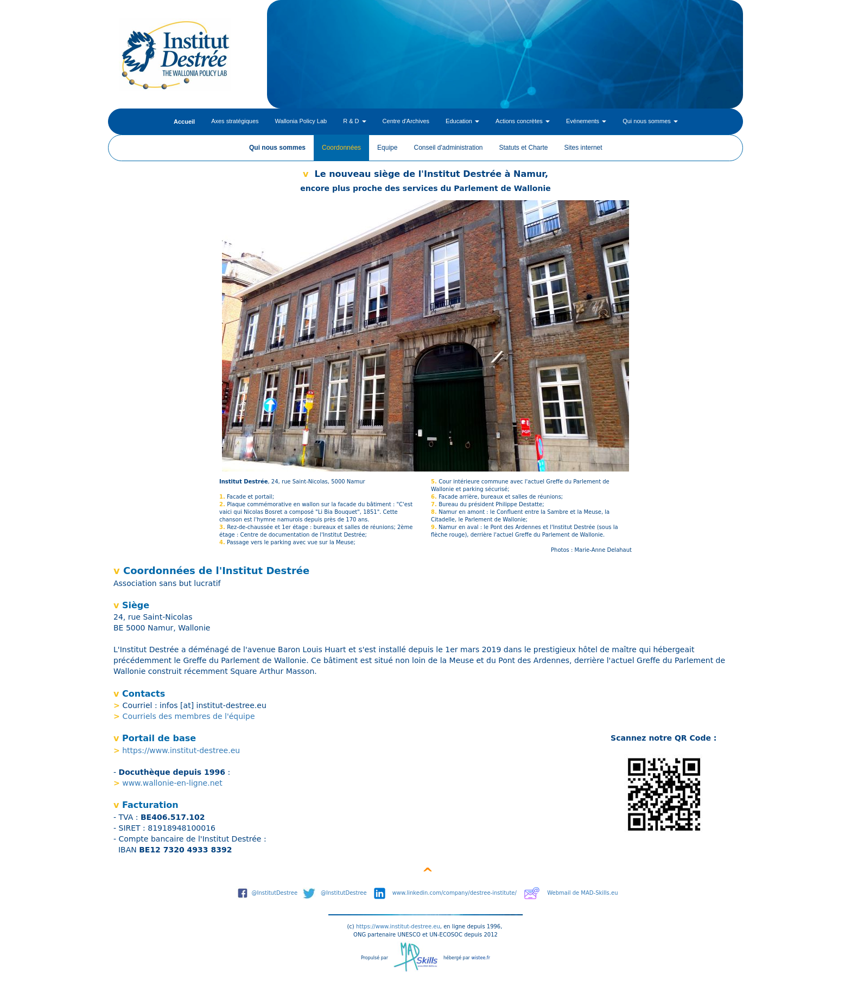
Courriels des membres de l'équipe (189, 716)
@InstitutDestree (275, 893)
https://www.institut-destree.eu (181, 750)
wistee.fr (480, 957)
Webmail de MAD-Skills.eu (582, 893)
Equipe (387, 147)
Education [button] (462, 121)
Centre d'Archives (406, 121)
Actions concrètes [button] (523, 121)
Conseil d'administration (448, 147)
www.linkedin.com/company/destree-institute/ (454, 893)
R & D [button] (354, 121)
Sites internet (583, 147)
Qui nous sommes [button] (650, 121)
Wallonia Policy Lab (301, 121)
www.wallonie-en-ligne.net (172, 783)
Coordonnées (341, 147)
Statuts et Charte (523, 147)
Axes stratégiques (234, 121)
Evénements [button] (586, 121)
